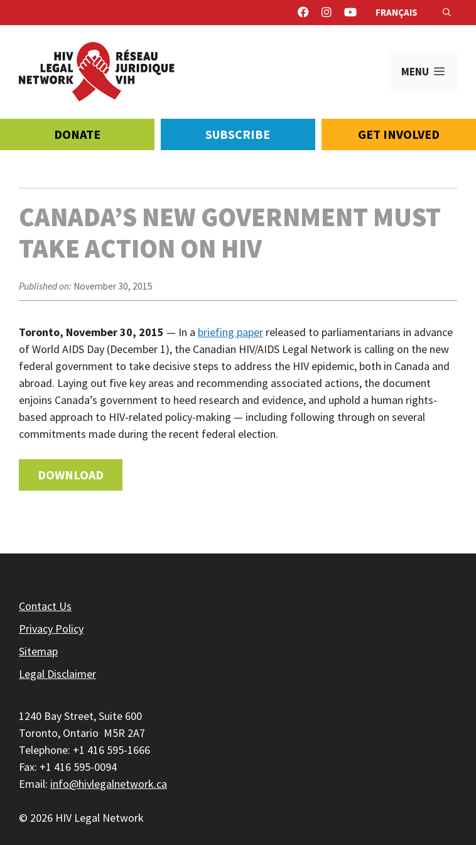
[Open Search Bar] (446, 12)
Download (71, 474)
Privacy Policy (51, 628)
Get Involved (399, 134)
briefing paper (230, 332)
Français (397, 12)
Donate (77, 134)
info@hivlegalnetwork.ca (108, 784)
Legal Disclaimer (57, 674)
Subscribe (237, 134)
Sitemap (38, 651)
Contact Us (45, 606)
